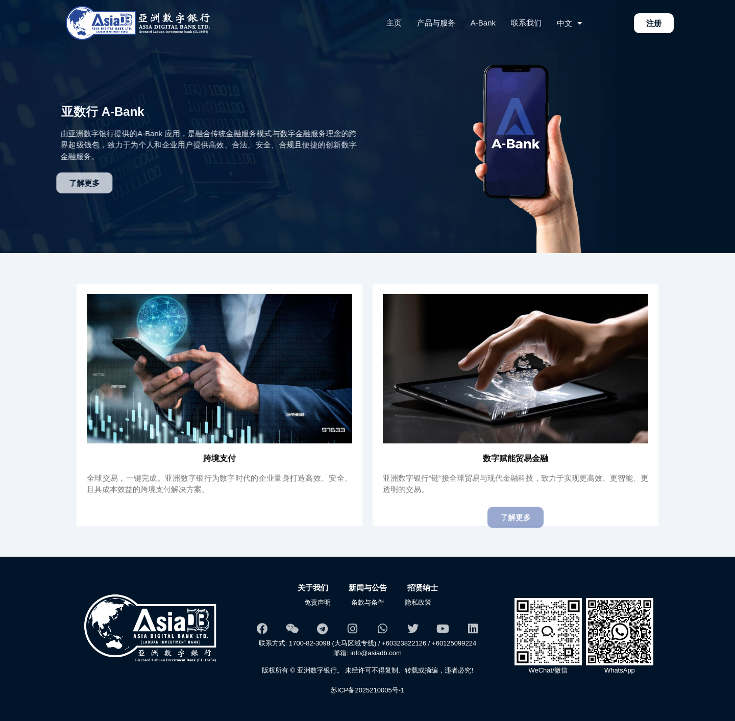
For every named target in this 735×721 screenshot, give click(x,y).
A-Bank (483, 22)
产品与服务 (436, 22)
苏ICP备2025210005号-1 (368, 690)
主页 (394, 22)
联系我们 (526, 22)
